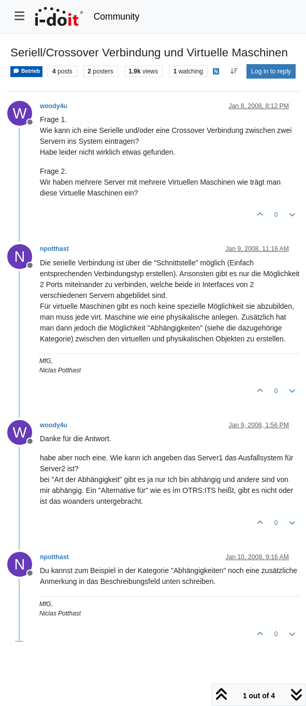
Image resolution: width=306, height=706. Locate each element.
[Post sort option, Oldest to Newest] (233, 71)
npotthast (54, 248)
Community (117, 16)
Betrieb (26, 71)
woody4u (53, 106)
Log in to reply (271, 71)
